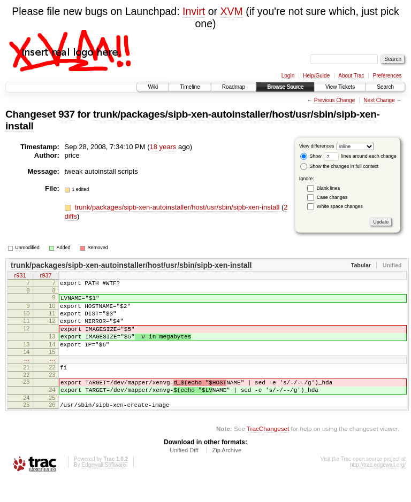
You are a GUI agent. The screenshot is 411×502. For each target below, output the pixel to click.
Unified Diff (184, 472)
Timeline (190, 87)
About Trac (351, 76)
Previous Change (334, 100)
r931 (20, 276)
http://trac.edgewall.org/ (378, 487)
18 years (163, 147)
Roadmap (233, 87)
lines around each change (360, 156)
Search (385, 87)
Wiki (153, 87)
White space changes (340, 206)
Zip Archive (226, 472)
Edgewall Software (103, 487)
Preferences (387, 76)
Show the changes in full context (339, 166)
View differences (316, 146)
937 (66, 114)
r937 (45, 276)
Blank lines (328, 188)
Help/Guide (316, 76)
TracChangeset (268, 450)
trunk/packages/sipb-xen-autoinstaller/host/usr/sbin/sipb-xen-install (177, 207)
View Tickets (340, 87)
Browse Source (285, 87)
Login (287, 76)
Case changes (332, 197)
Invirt (193, 11)
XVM (231, 11)
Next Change (378, 100)
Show (311, 156)
